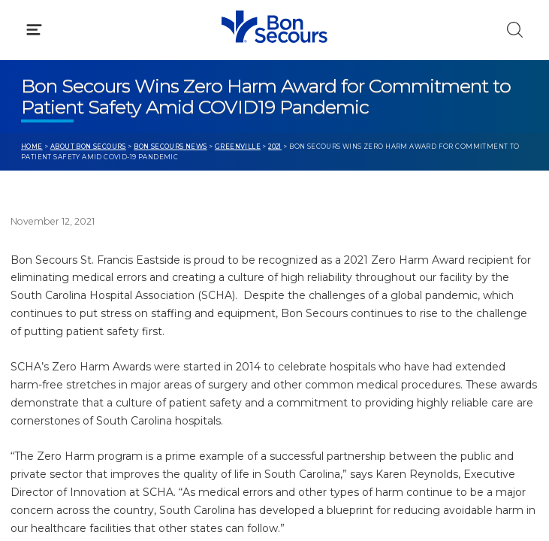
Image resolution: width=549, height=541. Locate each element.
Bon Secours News (170, 146)
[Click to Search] (515, 30)
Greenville (238, 146)
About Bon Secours (88, 146)
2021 (275, 146)
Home (32, 146)
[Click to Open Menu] (34, 30)
